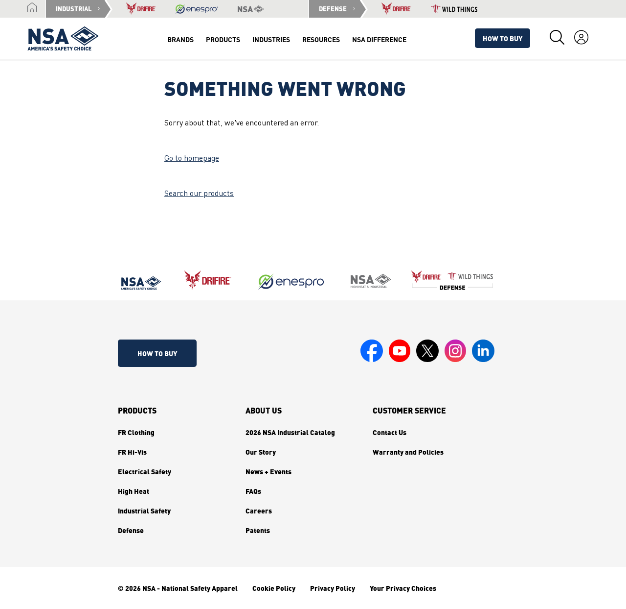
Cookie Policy (273, 588)
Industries (271, 39)
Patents (258, 530)
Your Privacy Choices (403, 588)
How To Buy (502, 38)
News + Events (268, 471)
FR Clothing (136, 432)
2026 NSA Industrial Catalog (290, 432)
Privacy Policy (332, 588)
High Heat (133, 491)
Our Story (261, 451)
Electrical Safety (144, 471)
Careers (259, 510)
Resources (321, 39)
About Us (264, 410)
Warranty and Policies (408, 451)
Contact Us (389, 432)
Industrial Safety (144, 510)
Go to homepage (191, 159)
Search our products (199, 194)
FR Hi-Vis (132, 451)
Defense (131, 530)
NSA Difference (379, 39)
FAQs (253, 491)
